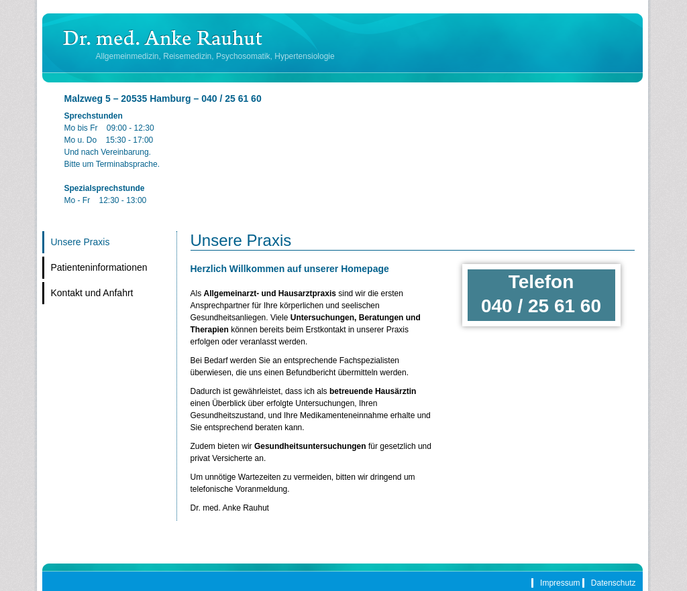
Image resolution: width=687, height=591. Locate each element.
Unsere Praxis (80, 242)
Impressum (560, 583)
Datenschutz (613, 583)
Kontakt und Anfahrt (92, 292)
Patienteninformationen (99, 267)
